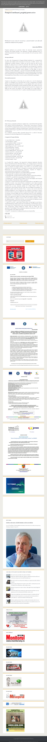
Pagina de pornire (23, 229)
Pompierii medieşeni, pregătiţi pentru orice (21, 13)
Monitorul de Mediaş (28, 737)
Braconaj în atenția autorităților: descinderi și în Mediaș (21, 573)
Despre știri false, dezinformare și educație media (20, 523)
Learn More (22, 6)
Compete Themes (16, 740)
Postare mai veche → (39, 229)
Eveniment (10, 222)
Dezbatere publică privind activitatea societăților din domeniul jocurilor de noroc (25, 599)
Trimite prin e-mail (10, 223)
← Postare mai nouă (8, 229)
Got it (27, 6)
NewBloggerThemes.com (33, 740)
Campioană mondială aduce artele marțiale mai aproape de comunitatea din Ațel (25, 593)
